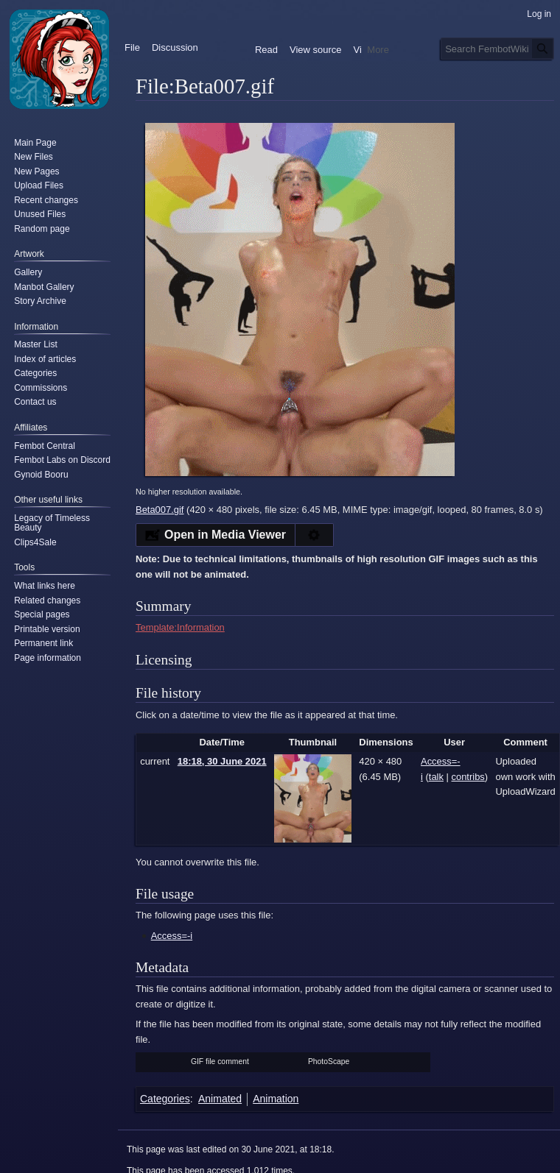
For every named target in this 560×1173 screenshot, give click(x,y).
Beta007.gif (159, 509)
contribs (468, 776)
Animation (275, 1099)
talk (436, 776)
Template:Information (180, 627)
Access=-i (171, 935)
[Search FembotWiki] (497, 48)
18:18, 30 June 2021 (222, 761)
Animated (220, 1099)
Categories (165, 1099)
